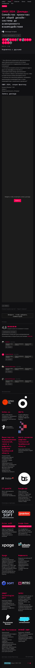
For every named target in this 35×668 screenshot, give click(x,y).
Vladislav (7, 342)
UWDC (3, 1)
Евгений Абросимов (10, 366)
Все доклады (29, 656)
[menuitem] (3, 1)
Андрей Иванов (9, 354)
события (29, 336)
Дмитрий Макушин (10, 379)
